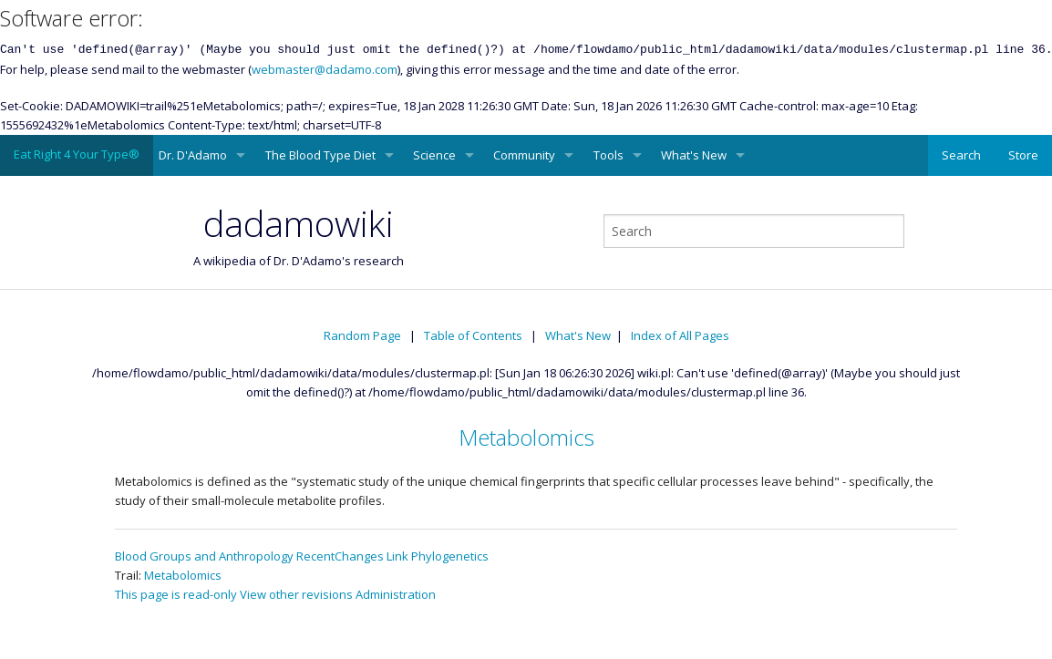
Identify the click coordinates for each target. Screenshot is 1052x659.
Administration (396, 594)
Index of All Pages (680, 335)
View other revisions (296, 594)
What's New (694, 155)
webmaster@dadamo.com (324, 69)
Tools (608, 155)
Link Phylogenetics (438, 556)
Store (1023, 155)
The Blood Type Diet (320, 155)
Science (434, 155)
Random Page (362, 335)
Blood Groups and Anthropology (204, 556)
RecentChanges (340, 556)
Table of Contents (473, 335)
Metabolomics (526, 437)
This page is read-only (176, 594)
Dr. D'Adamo (193, 155)
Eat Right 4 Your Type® (76, 154)
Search (961, 155)
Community (524, 155)
